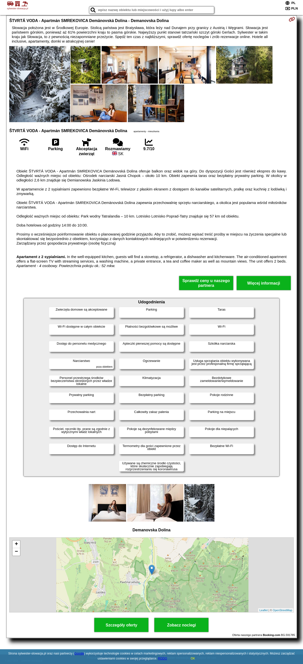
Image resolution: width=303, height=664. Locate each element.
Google (79, 653)
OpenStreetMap (282, 610)
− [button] (16, 552)
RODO (162, 658)
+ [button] (16, 544)
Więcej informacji (263, 283)
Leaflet (263, 610)
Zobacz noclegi (181, 625)
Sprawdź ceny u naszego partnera (206, 283)
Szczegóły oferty (121, 625)
